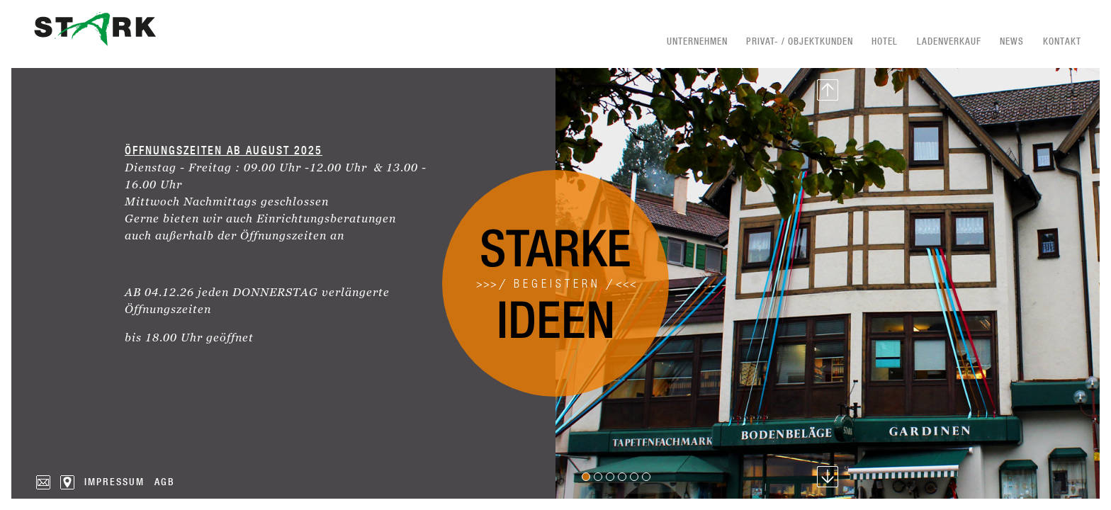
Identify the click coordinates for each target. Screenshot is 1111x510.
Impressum (114, 481)
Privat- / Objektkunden (799, 41)
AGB (164, 481)
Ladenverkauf (949, 41)
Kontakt (1062, 41)
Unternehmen (697, 41)
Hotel (885, 41)
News (1012, 41)
